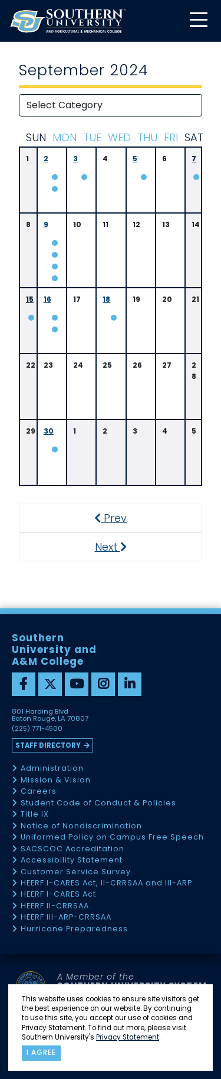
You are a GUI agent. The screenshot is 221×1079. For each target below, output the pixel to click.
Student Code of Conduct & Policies (98, 803)
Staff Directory (48, 745)
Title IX (35, 814)
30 (49, 431)
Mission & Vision (56, 780)
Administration (52, 768)
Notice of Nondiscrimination (81, 826)
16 (47, 299)
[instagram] (103, 684)
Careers (39, 791)
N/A (54, 243)
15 (30, 299)
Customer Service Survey (76, 872)
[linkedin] (129, 684)
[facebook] (23, 684)
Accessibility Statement (72, 860)
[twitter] (50, 684)
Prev (117, 518)
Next (121, 547)
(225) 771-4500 (37, 729)
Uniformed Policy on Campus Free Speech (112, 837)
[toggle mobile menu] (198, 21)
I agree (41, 1052)
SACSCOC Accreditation (72, 849)
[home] (68, 21)
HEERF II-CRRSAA (55, 906)
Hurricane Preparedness (74, 929)
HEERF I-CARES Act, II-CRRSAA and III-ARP (106, 883)
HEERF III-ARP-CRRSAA (66, 917)
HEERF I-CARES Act (58, 894)
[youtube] (76, 684)
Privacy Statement (127, 1037)
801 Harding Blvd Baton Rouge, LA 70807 (50, 715)
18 (106, 299)
